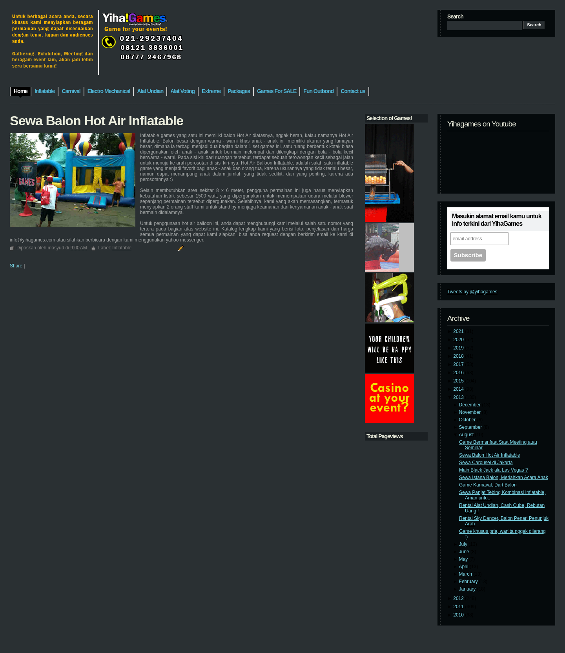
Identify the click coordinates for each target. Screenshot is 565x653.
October (468, 420)
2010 (459, 615)
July (464, 544)
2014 (459, 389)
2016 (459, 372)
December (470, 405)
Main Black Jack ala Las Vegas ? (493, 470)
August (467, 434)
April (464, 566)
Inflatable (121, 248)
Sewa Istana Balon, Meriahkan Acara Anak (503, 477)
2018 (459, 356)
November (470, 412)
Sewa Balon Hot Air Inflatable (489, 455)
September (471, 427)
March (466, 574)
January (468, 589)
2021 (459, 331)
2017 (459, 364)
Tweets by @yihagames (472, 291)
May (464, 559)
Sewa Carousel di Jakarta (486, 462)
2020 (459, 339)
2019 (459, 348)
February (469, 581)
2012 (459, 598)
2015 (459, 381)
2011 (459, 606)
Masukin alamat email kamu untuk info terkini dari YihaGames (496, 220)
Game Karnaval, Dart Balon (488, 485)
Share (16, 266)
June (464, 551)
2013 (459, 397)
